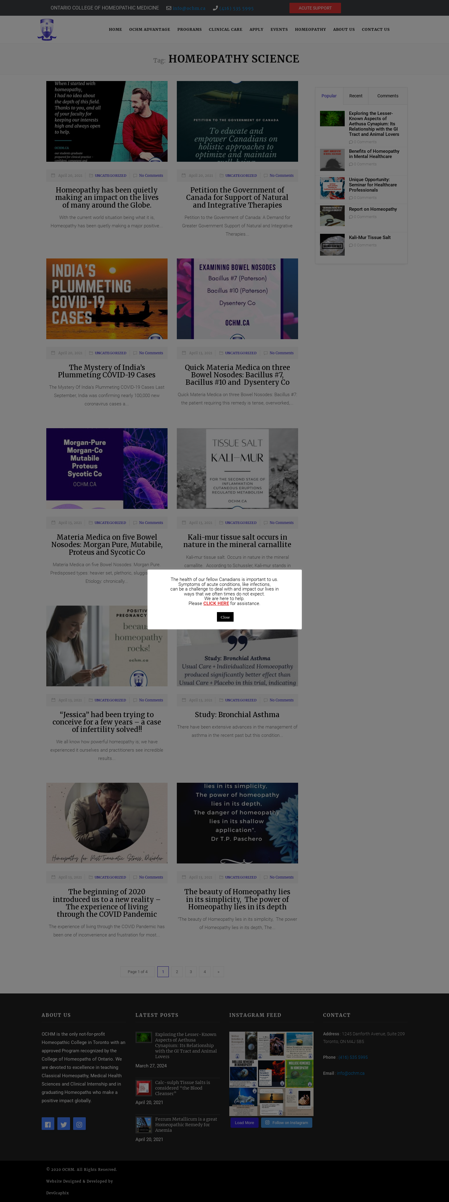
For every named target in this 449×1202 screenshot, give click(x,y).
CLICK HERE (216, 603)
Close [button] (225, 617)
